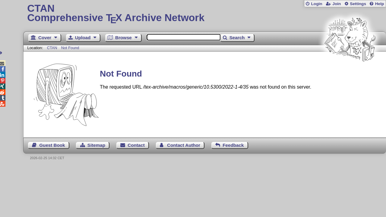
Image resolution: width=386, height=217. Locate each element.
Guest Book (52, 145)
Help (379, 4)
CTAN (52, 48)
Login (316, 4)
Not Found (70, 48)
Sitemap (96, 145)
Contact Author (183, 145)
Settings (358, 4)
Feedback (233, 145)
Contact (136, 145)
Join (336, 4)
